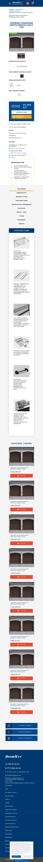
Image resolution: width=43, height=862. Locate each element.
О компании (8, 785)
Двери (7, 840)
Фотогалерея (9, 806)
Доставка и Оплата (10, 792)
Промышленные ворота (12, 827)
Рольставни (8, 830)
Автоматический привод (18, 127)
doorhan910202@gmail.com (13, 775)
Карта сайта (8, 781)
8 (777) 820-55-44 (13, 768)
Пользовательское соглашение (14, 779)
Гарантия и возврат (11, 809)
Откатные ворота (10, 823)
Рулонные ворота (10, 816)
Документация (9, 796)
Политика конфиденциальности (14, 778)
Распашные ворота (11, 820)
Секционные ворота (11, 813)
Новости (7, 799)
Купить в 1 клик (21, 112)
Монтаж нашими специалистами (20, 124)
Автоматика (8, 834)
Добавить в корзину (18, 116)
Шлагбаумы (8, 837)
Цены (6, 789)
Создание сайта (13, 859)
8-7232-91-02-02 (17, 4)
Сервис (7, 802)
